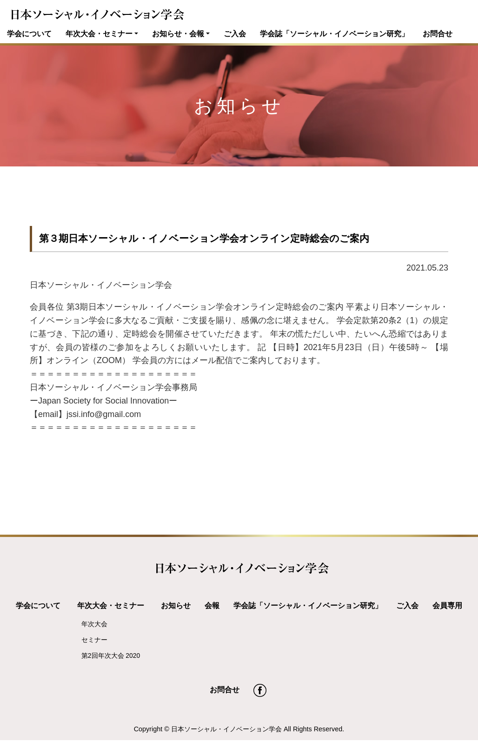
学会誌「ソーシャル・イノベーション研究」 (334, 33)
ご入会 (235, 33)
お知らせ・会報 (178, 33)
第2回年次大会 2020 (110, 655)
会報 (212, 605)
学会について (29, 33)
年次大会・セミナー (99, 33)
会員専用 (447, 605)
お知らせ (176, 605)
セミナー (94, 639)
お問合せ (437, 33)
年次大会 (94, 624)
